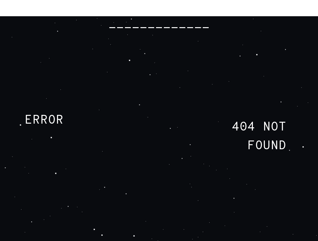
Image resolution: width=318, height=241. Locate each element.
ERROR (44, 120)
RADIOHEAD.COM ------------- (159, 19)
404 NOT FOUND (259, 137)
